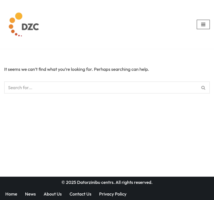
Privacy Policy (113, 194)
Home (11, 194)
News (30, 194)
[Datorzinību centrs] (24, 24)
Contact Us (80, 194)
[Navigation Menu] (203, 24)
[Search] (100, 87)
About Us (52, 194)
